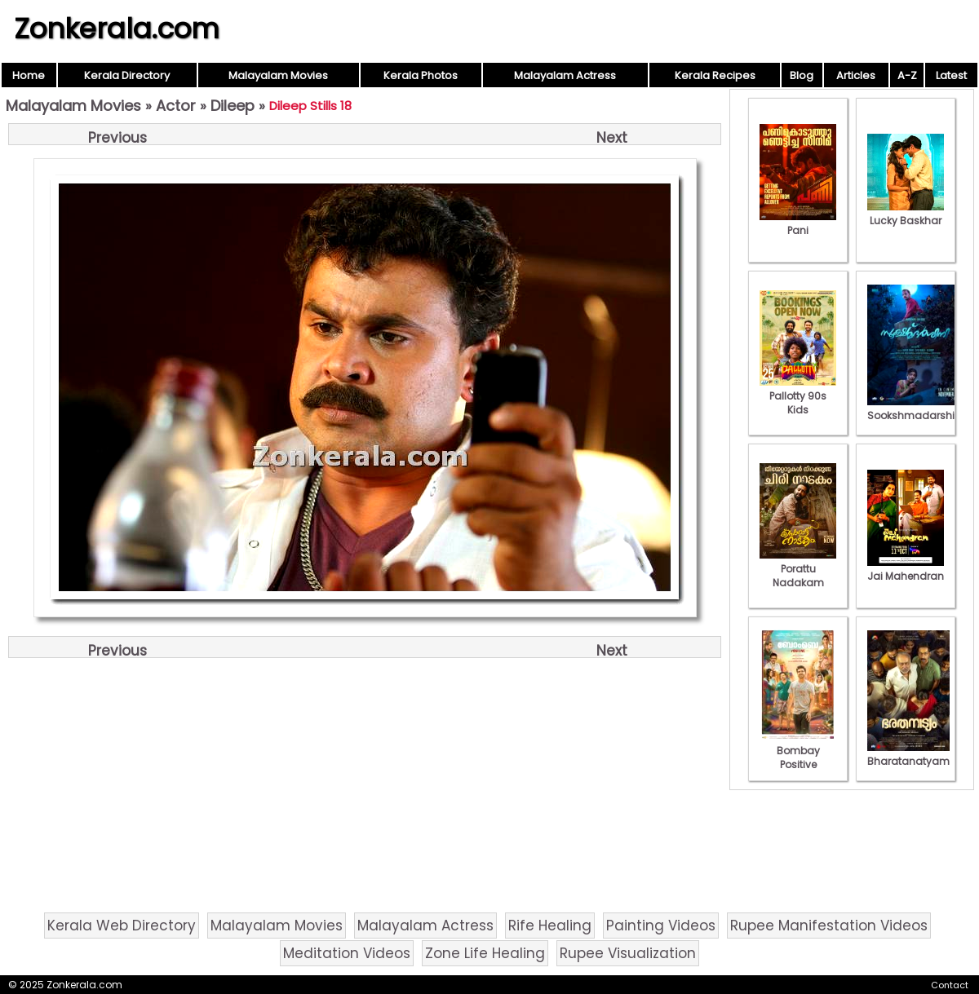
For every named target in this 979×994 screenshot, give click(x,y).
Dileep (232, 105)
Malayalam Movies (278, 75)
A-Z (907, 75)
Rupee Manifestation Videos (829, 925)
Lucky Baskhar (905, 214)
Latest (951, 75)
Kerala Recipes (715, 75)
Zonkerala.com (116, 28)
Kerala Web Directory (121, 925)
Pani (798, 223)
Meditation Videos (346, 953)
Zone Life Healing (485, 953)
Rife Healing (549, 925)
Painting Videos (660, 925)
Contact (949, 985)
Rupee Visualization (628, 953)
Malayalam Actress (565, 75)
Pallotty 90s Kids (798, 396)
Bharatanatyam (908, 754)
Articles (855, 75)
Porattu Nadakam (798, 569)
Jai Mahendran (905, 569)
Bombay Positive (798, 750)
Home (28, 75)
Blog (801, 75)
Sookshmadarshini (915, 408)
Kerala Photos (420, 75)
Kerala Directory (127, 75)
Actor (176, 105)
